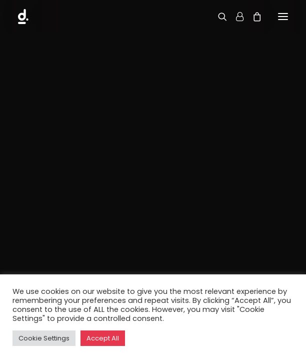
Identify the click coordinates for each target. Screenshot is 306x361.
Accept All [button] (102, 338)
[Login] (235, 16)
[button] (283, 16)
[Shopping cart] (253, 16)
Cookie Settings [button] (44, 338)
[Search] (218, 16)
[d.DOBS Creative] (25, 16)
